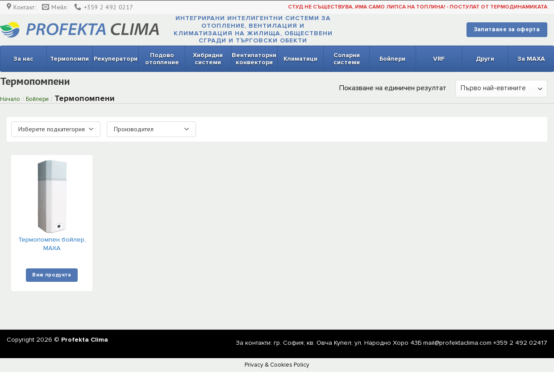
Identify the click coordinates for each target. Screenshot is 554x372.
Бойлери (392, 59)
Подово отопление (162, 58)
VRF (439, 59)
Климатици (300, 59)
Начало (10, 99)
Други (485, 59)
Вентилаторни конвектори (254, 58)
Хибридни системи (208, 58)
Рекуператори (115, 59)
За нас (23, 59)
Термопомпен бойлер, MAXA (52, 244)
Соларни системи (346, 58)
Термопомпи (69, 59)
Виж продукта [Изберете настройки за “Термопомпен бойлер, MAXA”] (51, 275)
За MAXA (531, 59)
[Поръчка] (501, 88)
